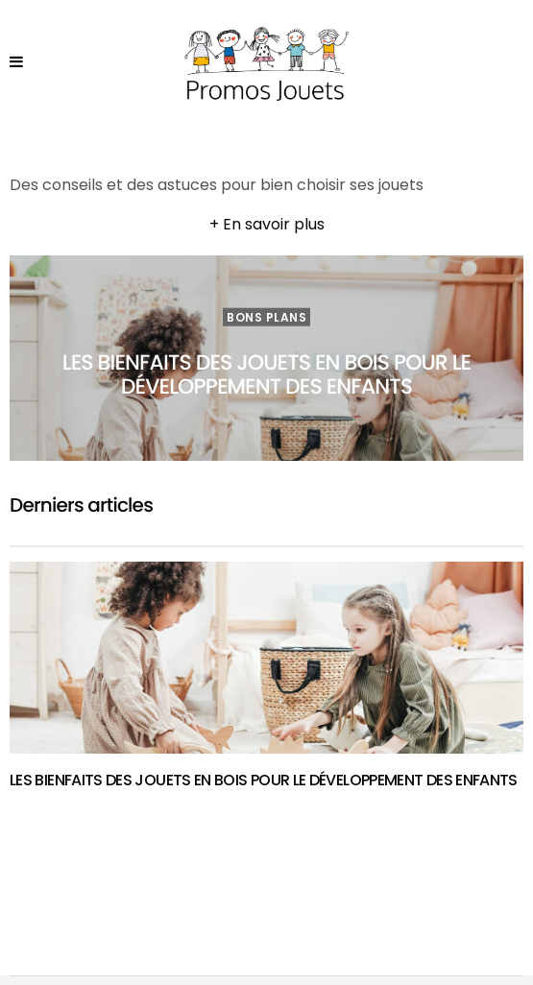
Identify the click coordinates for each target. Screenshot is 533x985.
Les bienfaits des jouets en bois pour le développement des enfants (266, 373)
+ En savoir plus (267, 224)
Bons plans (266, 316)
